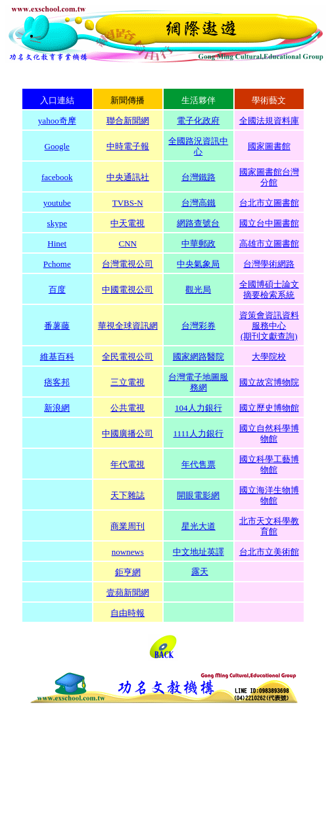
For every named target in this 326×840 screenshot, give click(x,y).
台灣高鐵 (198, 203)
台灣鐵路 (198, 177)
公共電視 (127, 408)
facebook (57, 177)
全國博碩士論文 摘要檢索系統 (269, 289)
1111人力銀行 (198, 433)
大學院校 (269, 357)
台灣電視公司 (127, 264)
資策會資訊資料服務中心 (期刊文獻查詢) (269, 325)
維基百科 (57, 357)
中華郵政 (198, 243)
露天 (199, 571)
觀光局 (198, 289)
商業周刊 (127, 526)
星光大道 (198, 526)
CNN (128, 243)
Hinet (56, 243)
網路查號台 (198, 223)
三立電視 (127, 382)
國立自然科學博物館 (269, 433)
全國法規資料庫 (269, 121)
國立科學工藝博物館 (269, 464)
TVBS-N (127, 203)
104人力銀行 (198, 408)
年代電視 (127, 464)
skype (57, 223)
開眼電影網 (198, 495)
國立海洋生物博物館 (269, 495)
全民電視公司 (127, 357)
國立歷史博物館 (269, 408)
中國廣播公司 (127, 433)
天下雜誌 (127, 495)
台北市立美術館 (269, 552)
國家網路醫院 (198, 357)
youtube (57, 203)
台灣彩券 (198, 326)
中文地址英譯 (198, 552)
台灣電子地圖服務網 (198, 382)
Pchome (57, 264)
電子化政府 (198, 121)
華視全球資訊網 (128, 326)
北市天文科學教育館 (269, 526)
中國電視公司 (127, 289)
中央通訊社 (127, 177)
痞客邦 (57, 382)
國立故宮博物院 (269, 382)
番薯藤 (57, 326)
